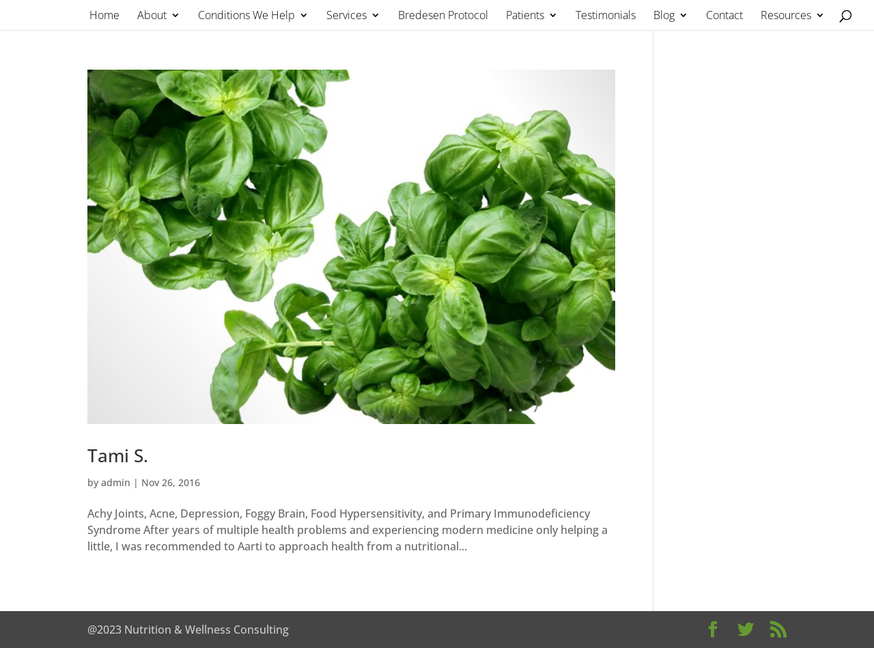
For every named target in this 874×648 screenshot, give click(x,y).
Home (104, 16)
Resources (786, 16)
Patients (525, 16)
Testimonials (606, 16)
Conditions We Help (246, 16)
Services (346, 16)
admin (115, 482)
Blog (664, 16)
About (152, 16)
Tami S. (117, 455)
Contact (724, 16)
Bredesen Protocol (443, 16)
